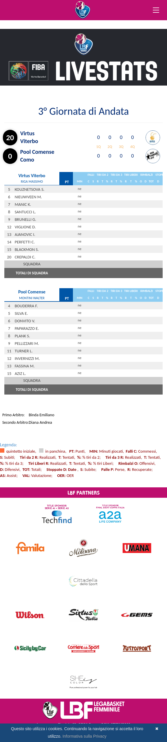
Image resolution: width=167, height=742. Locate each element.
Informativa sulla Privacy (85, 736)
